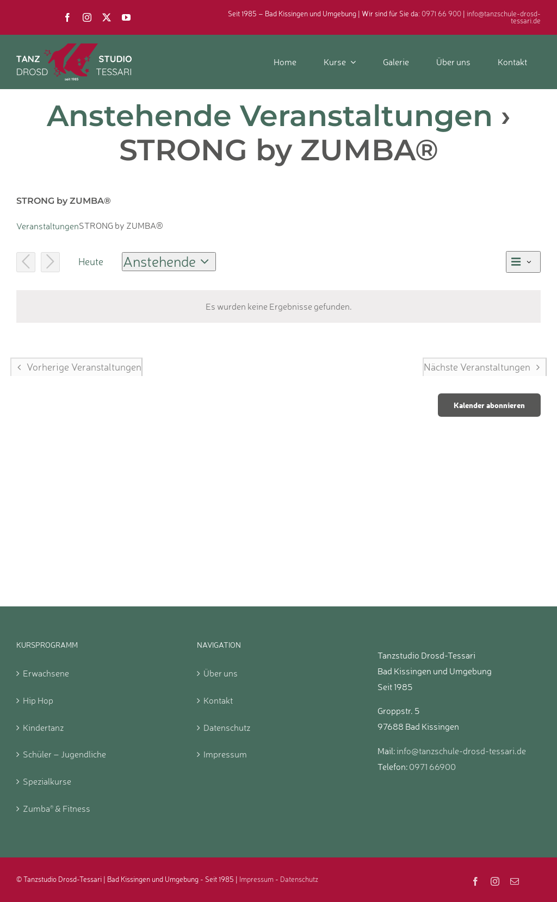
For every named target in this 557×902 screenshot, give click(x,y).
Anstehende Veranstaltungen (270, 116)
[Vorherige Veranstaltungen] (25, 262)
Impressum (225, 754)
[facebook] (67, 17)
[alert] (278, 306)
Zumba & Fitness (56, 808)
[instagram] (87, 17)
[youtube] (126, 17)
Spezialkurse (47, 781)
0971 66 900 (441, 13)
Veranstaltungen (47, 226)
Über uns (220, 673)
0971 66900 (432, 766)
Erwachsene (46, 673)
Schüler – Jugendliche (64, 754)
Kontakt (218, 700)
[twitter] (106, 17)
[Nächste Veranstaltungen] (50, 262)
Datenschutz (226, 727)
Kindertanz (43, 727)
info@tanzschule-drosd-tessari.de (504, 17)
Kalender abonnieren (489, 405)
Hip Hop (38, 700)
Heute (90, 261)
